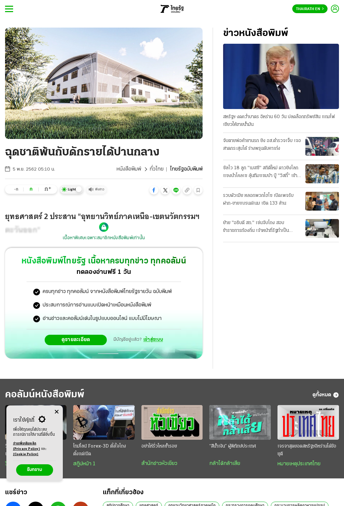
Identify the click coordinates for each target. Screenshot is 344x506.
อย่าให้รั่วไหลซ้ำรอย (159, 446)
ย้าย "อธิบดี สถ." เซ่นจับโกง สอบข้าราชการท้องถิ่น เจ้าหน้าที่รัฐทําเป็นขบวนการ (256, 227)
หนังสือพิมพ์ (129, 169)
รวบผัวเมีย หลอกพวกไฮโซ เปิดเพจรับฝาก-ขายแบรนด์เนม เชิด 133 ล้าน (258, 199)
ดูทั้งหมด (325, 395)
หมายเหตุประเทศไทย (298, 464)
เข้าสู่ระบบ (153, 339)
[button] (153, 190)
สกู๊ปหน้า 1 (84, 464)
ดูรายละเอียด (75, 339)
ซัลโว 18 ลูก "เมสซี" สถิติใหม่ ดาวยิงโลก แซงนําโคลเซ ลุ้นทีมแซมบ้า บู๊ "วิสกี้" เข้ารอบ (260, 173)
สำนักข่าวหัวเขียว (159, 463)
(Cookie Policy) (26, 454)
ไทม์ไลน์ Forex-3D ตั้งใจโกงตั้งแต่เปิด (99, 450)
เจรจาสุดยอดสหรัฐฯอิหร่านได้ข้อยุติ (306, 450)
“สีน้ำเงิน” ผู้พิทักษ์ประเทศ (232, 446)
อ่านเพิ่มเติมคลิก (26, 447)
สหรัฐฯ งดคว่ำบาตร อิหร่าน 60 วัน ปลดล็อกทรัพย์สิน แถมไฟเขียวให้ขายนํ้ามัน (279, 120)
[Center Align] (56, 411)
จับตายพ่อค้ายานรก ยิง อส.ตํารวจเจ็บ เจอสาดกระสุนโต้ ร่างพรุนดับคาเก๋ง (262, 144)
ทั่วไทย (157, 169)
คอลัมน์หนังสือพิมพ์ (44, 395)
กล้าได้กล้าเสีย (224, 463)
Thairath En (310, 9)
